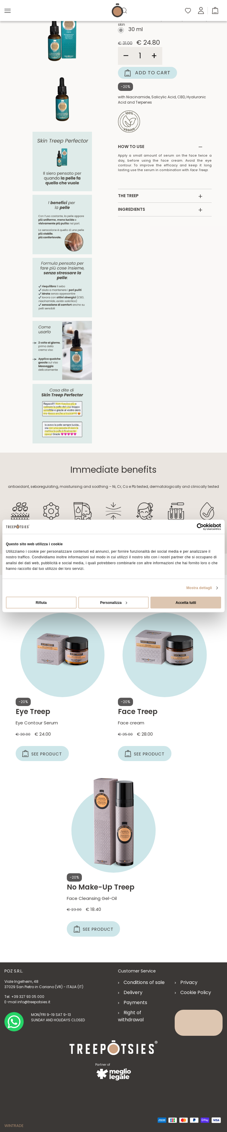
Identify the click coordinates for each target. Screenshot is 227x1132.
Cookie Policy (195, 992)
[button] (215, 10)
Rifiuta (41, 602)
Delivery (133, 992)
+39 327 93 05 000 (27, 996)
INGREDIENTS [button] (160, 209)
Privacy (188, 982)
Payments (135, 1002)
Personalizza (113, 602)
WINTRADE (14, 1124)
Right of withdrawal (131, 1016)
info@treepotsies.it (33, 1002)
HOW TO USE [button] (160, 147)
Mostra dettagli (199, 588)
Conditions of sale (144, 982)
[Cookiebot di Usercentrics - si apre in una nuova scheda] (195, 526)
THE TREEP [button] (160, 196)
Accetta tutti (186, 602)
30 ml (135, 30)
